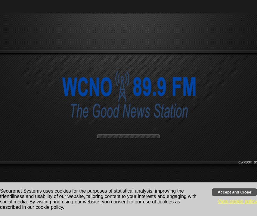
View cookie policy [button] (237, 201)
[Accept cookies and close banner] (234, 192)
